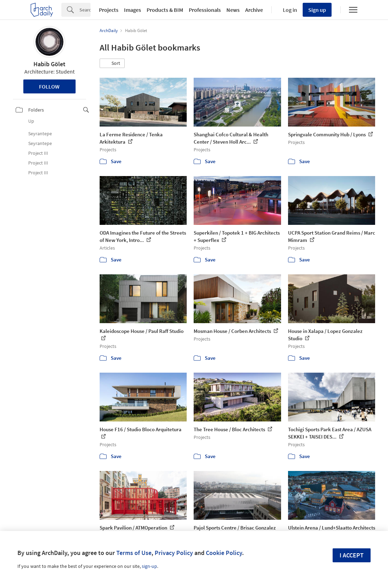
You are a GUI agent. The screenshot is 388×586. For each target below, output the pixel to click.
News (233, 10)
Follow (49, 86)
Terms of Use (134, 553)
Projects (108, 10)
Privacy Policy (174, 553)
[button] (112, 63)
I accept (352, 555)
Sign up (317, 9)
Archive (254, 10)
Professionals (205, 10)
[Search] (85, 10)
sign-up (149, 566)
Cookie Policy (224, 553)
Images (132, 10)
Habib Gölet (49, 64)
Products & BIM (165, 10)
